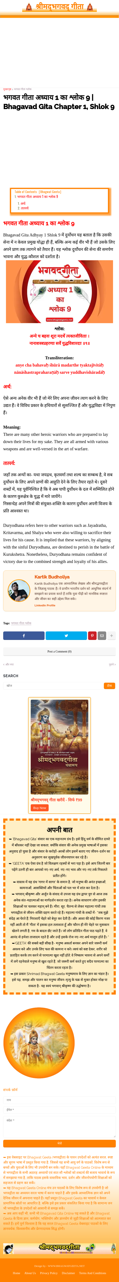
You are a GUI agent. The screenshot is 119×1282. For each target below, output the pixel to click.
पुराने (111, 664)
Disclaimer (68, 1273)
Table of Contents (38, 191)
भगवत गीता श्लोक (23, 89)
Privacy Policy (49, 1273)
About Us (30, 1273)
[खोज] (59, 686)
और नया (9, 664)
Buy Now (39, 808)
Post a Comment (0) (59, 651)
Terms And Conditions (92, 1273)
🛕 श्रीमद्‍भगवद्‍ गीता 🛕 (59, 7)
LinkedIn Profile (45, 605)
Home (16, 1273)
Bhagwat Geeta (50, 191)
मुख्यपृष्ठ (7, 89)
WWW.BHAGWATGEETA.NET (66, 1266)
